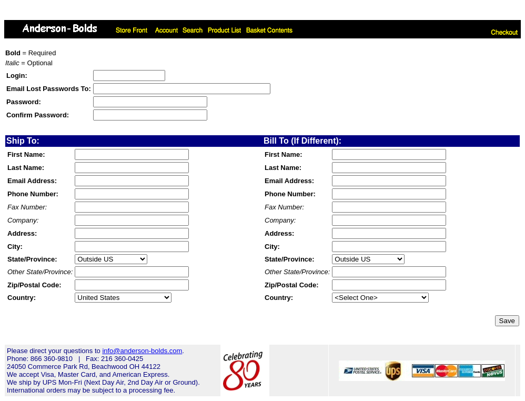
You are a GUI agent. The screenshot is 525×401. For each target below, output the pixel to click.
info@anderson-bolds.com (142, 351)
